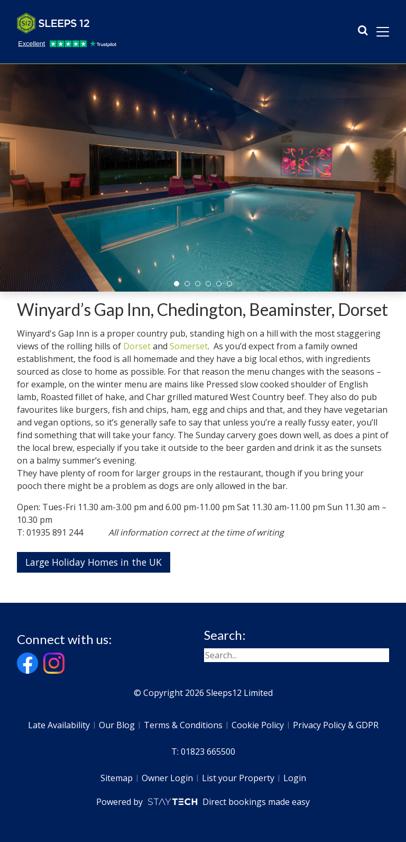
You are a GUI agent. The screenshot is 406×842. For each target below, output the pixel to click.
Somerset (189, 346)
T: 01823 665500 (203, 751)
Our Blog (117, 725)
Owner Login (167, 778)
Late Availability (59, 725)
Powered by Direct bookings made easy (202, 801)
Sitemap (116, 778)
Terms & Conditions (183, 725)
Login (294, 778)
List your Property (238, 778)
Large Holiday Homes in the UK (93, 562)
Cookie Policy (258, 725)
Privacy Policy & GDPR (336, 725)
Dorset (137, 346)
